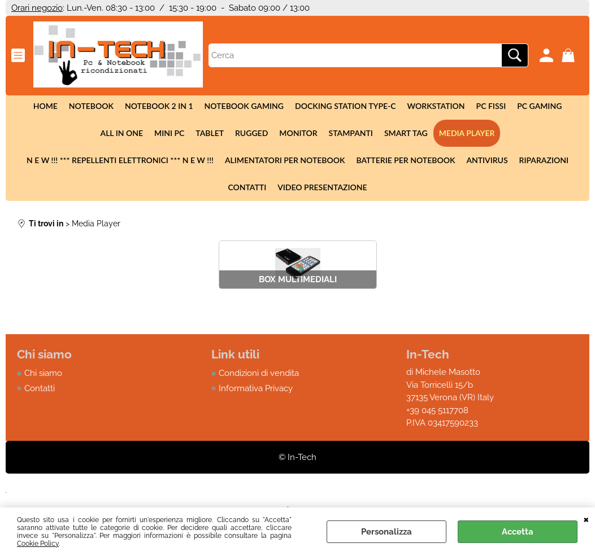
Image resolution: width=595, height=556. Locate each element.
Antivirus (486, 160)
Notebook (91, 106)
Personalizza (386, 532)
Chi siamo (43, 373)
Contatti (247, 187)
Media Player (467, 133)
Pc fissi (491, 106)
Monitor (298, 133)
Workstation (436, 106)
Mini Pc (169, 133)
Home (45, 106)
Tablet (210, 133)
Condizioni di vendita (259, 373)
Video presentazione (322, 187)
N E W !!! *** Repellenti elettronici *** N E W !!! (120, 160)
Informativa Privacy (256, 388)
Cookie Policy (38, 544)
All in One (122, 133)
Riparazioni (543, 160)
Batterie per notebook (405, 160)
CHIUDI (586, 518)
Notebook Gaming (244, 106)
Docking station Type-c (345, 106)
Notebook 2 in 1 (159, 106)
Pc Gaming (539, 106)
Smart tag (406, 133)
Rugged (251, 133)
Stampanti (351, 133)
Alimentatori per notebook (285, 160)
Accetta (517, 532)
